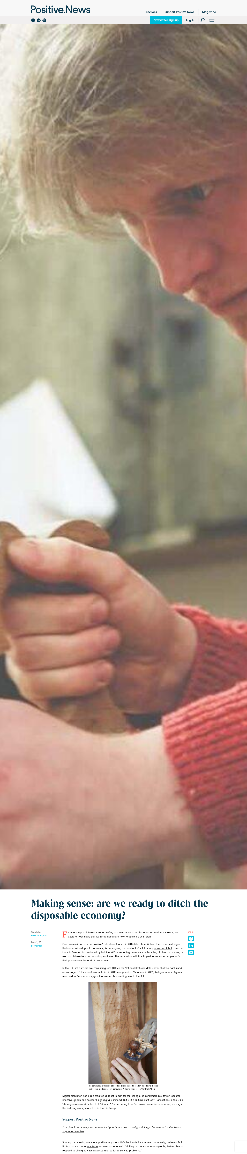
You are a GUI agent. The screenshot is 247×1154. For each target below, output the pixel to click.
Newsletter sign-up (166, 20)
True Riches (147, 944)
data (149, 968)
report (166, 1104)
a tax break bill (163, 948)
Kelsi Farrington (39, 935)
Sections (151, 12)
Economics (36, 945)
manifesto (92, 1146)
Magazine (209, 12)
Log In (190, 20)
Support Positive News (179, 12)
